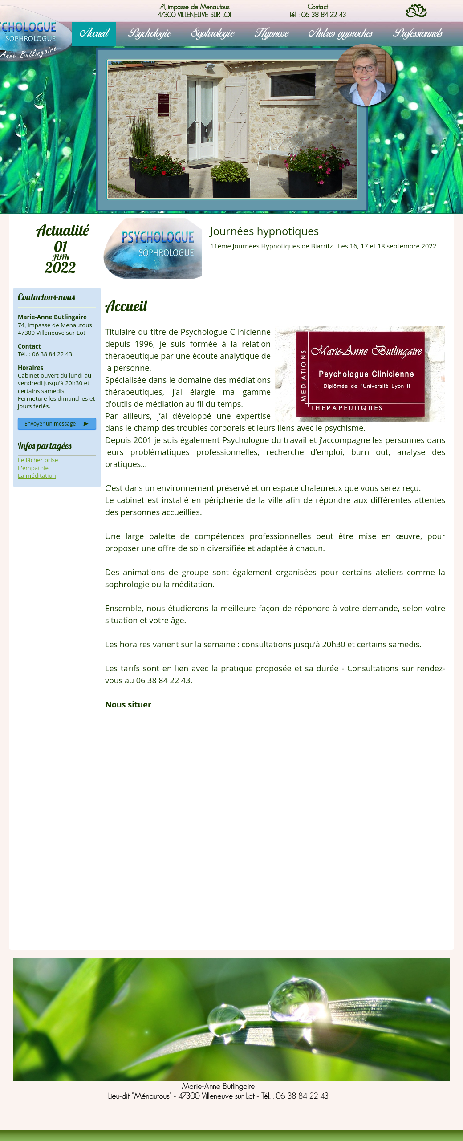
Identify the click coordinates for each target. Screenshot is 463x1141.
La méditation (37, 475)
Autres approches (340, 33)
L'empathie (33, 468)
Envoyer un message (50, 423)
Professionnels (418, 33)
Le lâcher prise (38, 460)
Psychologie (150, 33)
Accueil (94, 33)
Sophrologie (213, 33)
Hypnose (271, 33)
